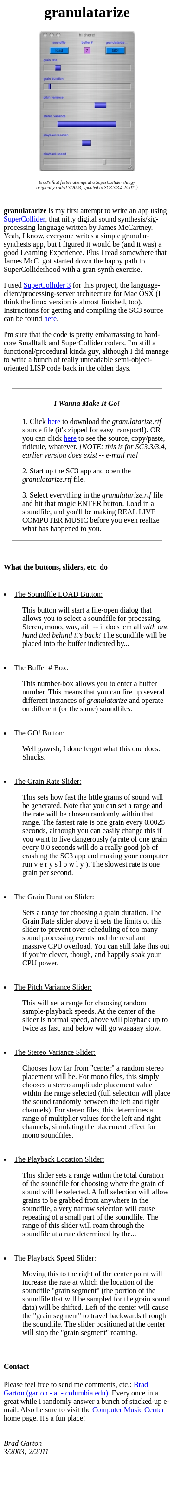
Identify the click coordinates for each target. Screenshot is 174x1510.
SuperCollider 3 (47, 285)
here (50, 319)
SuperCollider (24, 219)
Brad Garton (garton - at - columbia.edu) (76, 1389)
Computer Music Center (128, 1410)
